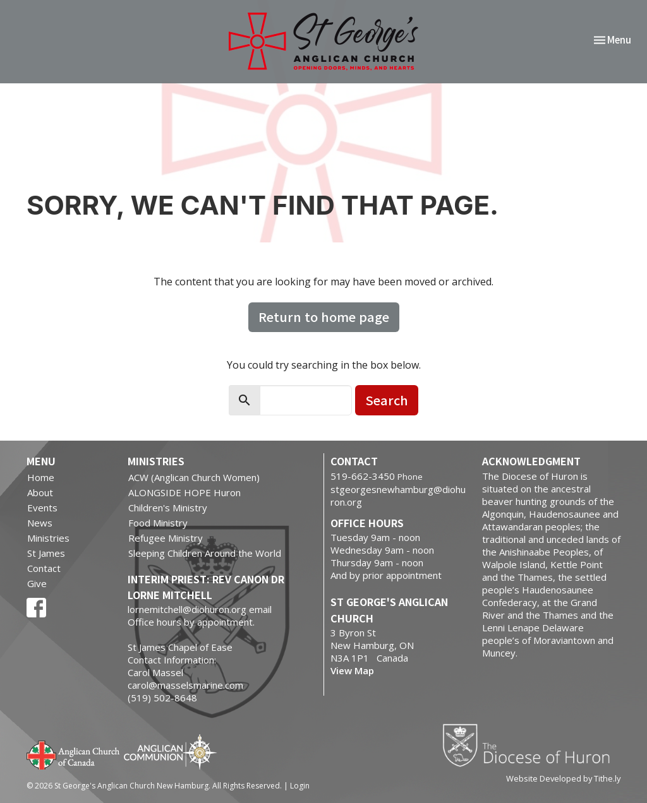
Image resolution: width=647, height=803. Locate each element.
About (40, 492)
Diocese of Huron (531, 745)
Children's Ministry (167, 507)
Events (42, 507)
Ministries (48, 538)
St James (46, 553)
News (39, 522)
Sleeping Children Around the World (204, 553)
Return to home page (323, 316)
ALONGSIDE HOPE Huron (184, 492)
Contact (44, 568)
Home (40, 477)
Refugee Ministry (165, 538)
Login (300, 785)
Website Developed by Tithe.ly (563, 778)
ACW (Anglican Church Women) (194, 477)
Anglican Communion (170, 752)
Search (386, 400)
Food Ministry (158, 522)
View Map (352, 670)
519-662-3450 (362, 476)
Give (37, 583)
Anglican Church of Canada (74, 754)
